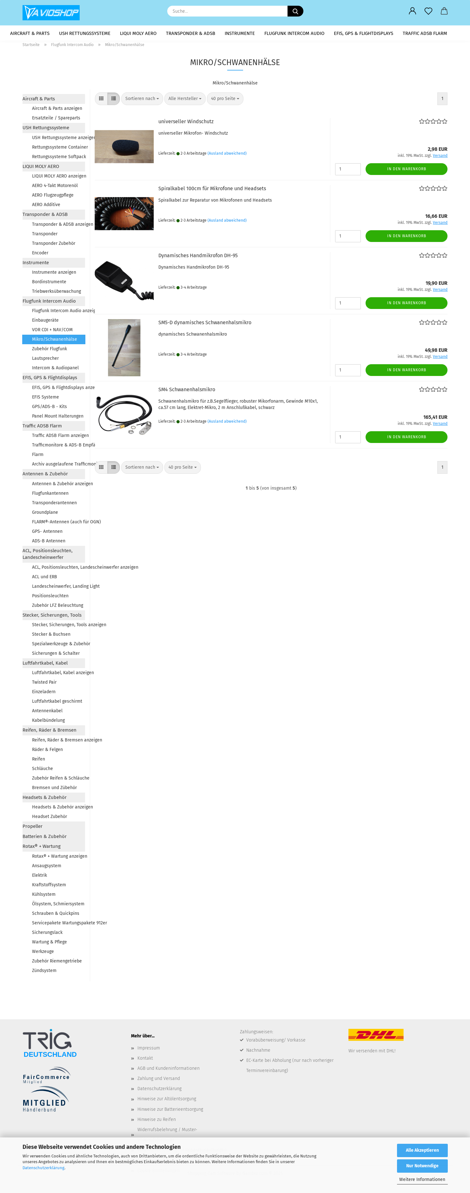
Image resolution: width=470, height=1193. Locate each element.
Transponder (44, 235)
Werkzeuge (43, 953)
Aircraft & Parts (30, 33)
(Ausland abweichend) (227, 155)
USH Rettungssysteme (84, 33)
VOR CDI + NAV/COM (52, 332)
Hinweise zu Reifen (156, 1121)
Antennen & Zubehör (45, 476)
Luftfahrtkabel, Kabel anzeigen (58, 675)
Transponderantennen (54, 504)
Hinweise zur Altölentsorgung (166, 1101)
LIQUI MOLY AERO (138, 33)
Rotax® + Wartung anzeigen (58, 858)
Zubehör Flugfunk (49, 351)
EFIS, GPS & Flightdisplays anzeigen (58, 389)
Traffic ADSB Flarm (425, 33)
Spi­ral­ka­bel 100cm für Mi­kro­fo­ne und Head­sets (212, 191)
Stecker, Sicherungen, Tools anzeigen (58, 627)
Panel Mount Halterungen (57, 418)
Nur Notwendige (422, 1166)
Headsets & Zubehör (45, 799)
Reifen (38, 761)
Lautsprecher (45, 360)
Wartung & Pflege (49, 944)
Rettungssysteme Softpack (58, 158)
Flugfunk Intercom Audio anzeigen (58, 313)
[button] (412, 11)
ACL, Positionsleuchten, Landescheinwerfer (48, 556)
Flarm (37, 456)
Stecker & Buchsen (51, 636)
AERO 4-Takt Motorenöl (55, 188)
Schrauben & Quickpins (55, 915)
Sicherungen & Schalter (56, 655)
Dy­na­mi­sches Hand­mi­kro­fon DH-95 (198, 258)
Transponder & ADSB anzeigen (58, 226)
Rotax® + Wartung (42, 848)
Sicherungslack (47, 934)
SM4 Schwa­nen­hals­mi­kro (186, 392)
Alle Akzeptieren (422, 1150)
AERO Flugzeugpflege (53, 197)
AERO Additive (46, 207)
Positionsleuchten (50, 597)
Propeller (33, 828)
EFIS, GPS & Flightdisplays (363, 33)
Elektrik (39, 877)
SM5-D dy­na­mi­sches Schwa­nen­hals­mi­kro (204, 325)
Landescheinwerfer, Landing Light (58, 588)
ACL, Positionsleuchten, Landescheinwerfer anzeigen (58, 569)
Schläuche (42, 770)
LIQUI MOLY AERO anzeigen (58, 178)
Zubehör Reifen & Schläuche (58, 780)
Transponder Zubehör (53, 245)
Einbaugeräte (45, 322)
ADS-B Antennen (48, 543)
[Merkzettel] (428, 11)
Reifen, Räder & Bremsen (49, 732)
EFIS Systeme (45, 399)
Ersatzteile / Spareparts (56, 120)
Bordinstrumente (49, 284)
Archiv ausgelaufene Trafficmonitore (58, 466)
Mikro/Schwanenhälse (54, 341)
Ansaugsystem (46, 867)
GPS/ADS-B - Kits (49, 408)
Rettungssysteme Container (58, 149)
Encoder (40, 255)
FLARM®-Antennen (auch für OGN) (58, 523)
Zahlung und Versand (158, 1080)
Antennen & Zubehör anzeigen (58, 485)
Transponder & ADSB (190, 33)
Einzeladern (44, 694)
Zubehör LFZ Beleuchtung (57, 607)
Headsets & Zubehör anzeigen (58, 809)
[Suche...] (295, 11)
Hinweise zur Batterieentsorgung (170, 1111)
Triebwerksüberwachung (56, 293)
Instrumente (240, 33)
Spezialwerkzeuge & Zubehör (58, 646)
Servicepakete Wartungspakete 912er (58, 925)
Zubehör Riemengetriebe (57, 963)
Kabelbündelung (48, 722)
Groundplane (45, 514)
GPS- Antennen (47, 533)
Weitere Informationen (422, 1179)
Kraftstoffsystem (49, 886)
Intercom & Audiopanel (55, 370)
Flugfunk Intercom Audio (294, 33)
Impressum (148, 1050)
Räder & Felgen (47, 751)
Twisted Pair (44, 684)
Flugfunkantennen (50, 495)
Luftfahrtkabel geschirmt (57, 703)
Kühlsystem (44, 896)
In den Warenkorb (406, 171)
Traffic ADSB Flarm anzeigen (58, 437)
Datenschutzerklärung (43, 1167)
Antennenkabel (47, 713)
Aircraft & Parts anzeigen (57, 110)
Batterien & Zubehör (45, 838)
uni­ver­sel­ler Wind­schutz (186, 124)
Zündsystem (44, 972)
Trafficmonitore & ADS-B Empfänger (58, 447)
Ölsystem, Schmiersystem (58, 905)
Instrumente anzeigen (54, 274)
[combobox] (142, 101)
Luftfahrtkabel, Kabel (45, 665)
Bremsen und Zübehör (54, 789)
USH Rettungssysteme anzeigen (58, 139)
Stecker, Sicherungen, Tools (52, 617)
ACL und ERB (44, 578)
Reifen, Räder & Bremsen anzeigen (58, 742)
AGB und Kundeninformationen (168, 1070)
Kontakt (145, 1060)
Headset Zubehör (49, 818)
